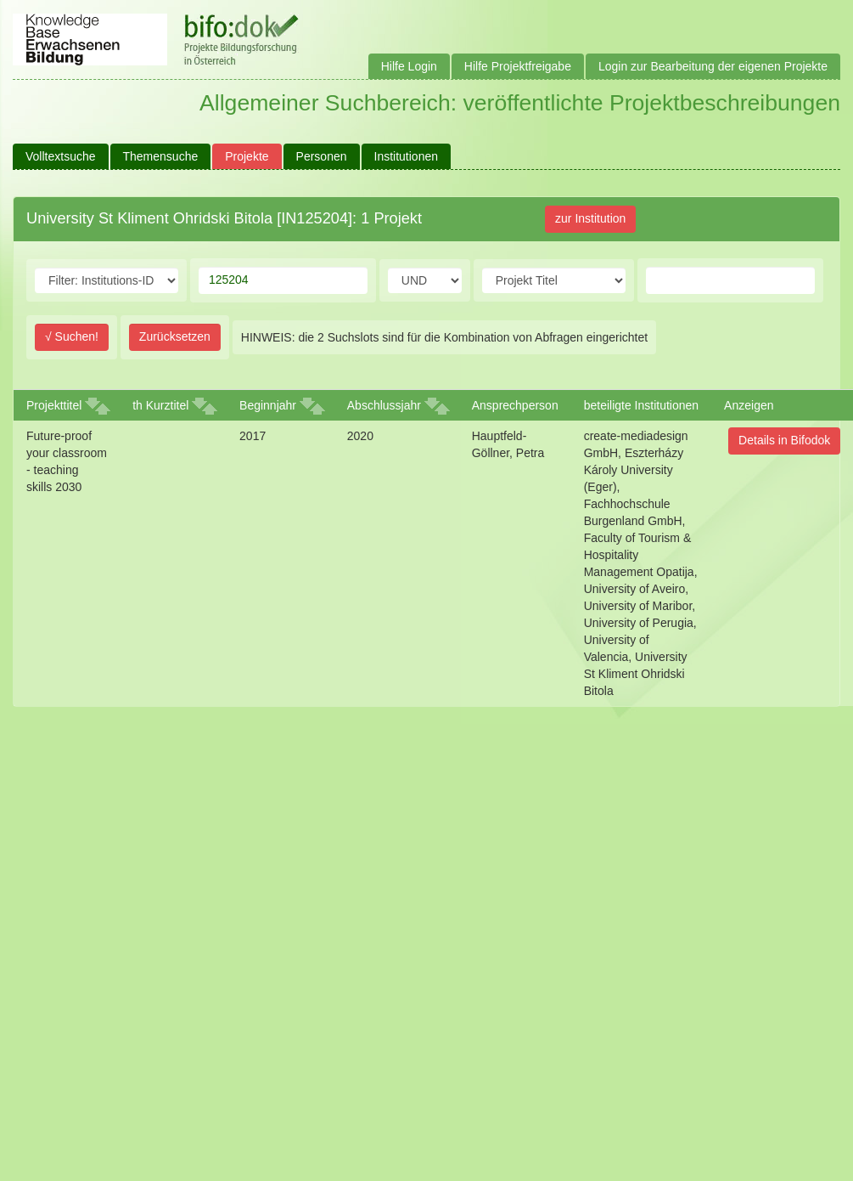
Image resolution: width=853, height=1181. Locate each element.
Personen (321, 156)
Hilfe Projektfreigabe (517, 66)
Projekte (246, 156)
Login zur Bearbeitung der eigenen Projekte (713, 66)
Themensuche (161, 156)
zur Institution (590, 218)
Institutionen (406, 156)
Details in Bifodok (784, 440)
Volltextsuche (60, 156)
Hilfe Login (409, 66)
